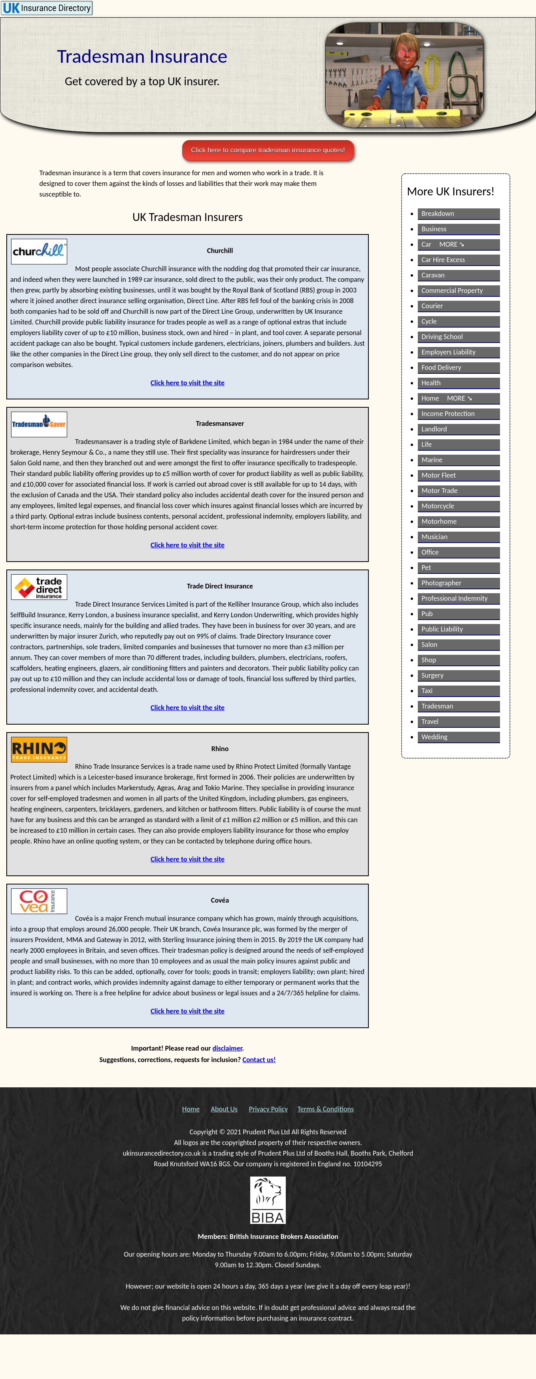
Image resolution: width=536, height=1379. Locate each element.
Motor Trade (440, 490)
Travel (430, 721)
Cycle (429, 321)
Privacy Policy (268, 1109)
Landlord (434, 429)
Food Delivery (441, 367)
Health (431, 382)
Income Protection (448, 413)
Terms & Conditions (326, 1109)
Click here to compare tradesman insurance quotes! (268, 150)
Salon (430, 644)
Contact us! (259, 1059)
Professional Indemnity (455, 598)
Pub (427, 613)
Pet (426, 567)
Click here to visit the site (188, 382)
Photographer (442, 583)
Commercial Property (452, 290)
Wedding (434, 737)
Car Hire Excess (443, 259)
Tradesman (437, 706)
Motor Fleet (439, 475)
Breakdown (438, 213)
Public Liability (442, 629)
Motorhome (439, 521)
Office (430, 552)
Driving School (442, 336)
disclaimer (227, 1048)
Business (434, 229)
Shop (429, 660)
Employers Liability (449, 352)
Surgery (433, 675)
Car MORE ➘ (443, 244)
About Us (224, 1109)
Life (427, 444)
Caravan (433, 275)
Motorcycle (438, 506)
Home (191, 1109)
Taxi (427, 690)
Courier (432, 306)
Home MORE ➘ (447, 398)
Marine (432, 459)
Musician (435, 536)
